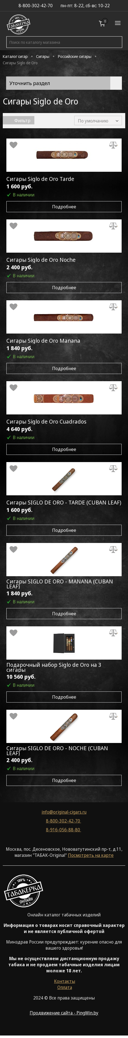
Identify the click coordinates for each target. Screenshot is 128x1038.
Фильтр (18, 120)
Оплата (64, 987)
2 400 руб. (19, 267)
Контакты (64, 981)
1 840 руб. (19, 348)
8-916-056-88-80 (63, 830)
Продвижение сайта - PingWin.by (64, 1013)
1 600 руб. (19, 186)
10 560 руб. (20, 676)
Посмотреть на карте (91, 855)
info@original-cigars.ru (64, 812)
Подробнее (64, 207)
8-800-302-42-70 (63, 821)
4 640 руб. (19, 429)
